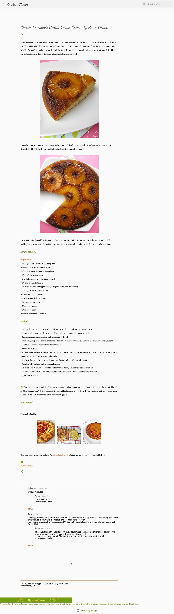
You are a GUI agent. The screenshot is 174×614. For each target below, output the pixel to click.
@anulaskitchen (60, 455)
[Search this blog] (159, 4)
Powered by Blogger (87, 611)
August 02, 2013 (46, 528)
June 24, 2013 (42, 488)
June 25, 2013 (45, 496)
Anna (37, 496)
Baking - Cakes (26, 466)
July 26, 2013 (37, 514)
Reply (30, 509)
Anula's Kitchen (17, 4)
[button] (21, 34)
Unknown (32, 488)
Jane (30, 514)
